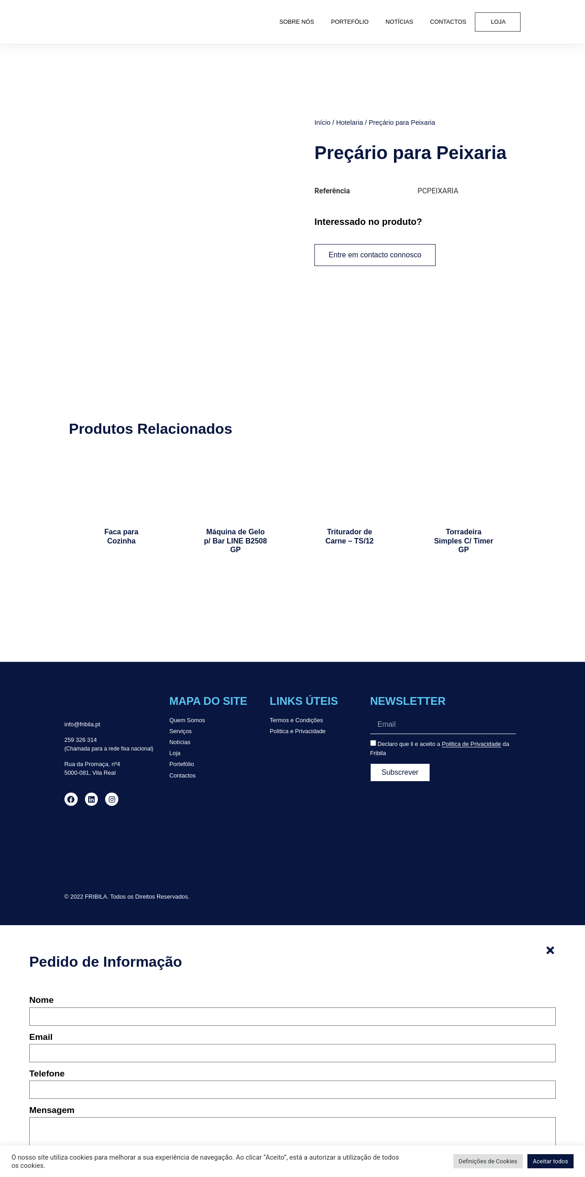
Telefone (46, 1046)
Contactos (448, 21)
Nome (41, 973)
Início (322, 122)
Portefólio (349, 21)
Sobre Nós (296, 21)
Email (41, 1009)
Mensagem (51, 1082)
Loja (498, 21)
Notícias (399, 21)
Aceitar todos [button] (550, 1161)
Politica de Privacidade (471, 717)
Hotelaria (349, 122)
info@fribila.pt (82, 697)
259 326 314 (80, 712)
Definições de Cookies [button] (488, 1161)
